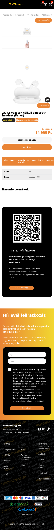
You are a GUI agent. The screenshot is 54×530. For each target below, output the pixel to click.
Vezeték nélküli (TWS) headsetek (41, 15)
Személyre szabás (27, 139)
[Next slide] (27, 67)
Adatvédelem (43, 490)
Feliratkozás (27, 408)
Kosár (23, 449)
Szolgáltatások (9, 449)
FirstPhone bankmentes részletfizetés (43, 446)
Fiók (22, 444)
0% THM (6, 455)
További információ (21, 288)
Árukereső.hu (27, 514)
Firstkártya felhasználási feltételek (26, 457)
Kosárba (27, 147)
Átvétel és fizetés (42, 466)
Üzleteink (7, 460)
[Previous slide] (27, 30)
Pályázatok (42, 473)
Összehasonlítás (43, 20)
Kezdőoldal (7, 15)
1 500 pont (43, 105)
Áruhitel (41, 454)
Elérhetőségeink (44, 479)
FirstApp (6, 444)
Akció (5, 474)
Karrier (41, 459)
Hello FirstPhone (7, 467)
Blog (23, 465)
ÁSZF (40, 484)
